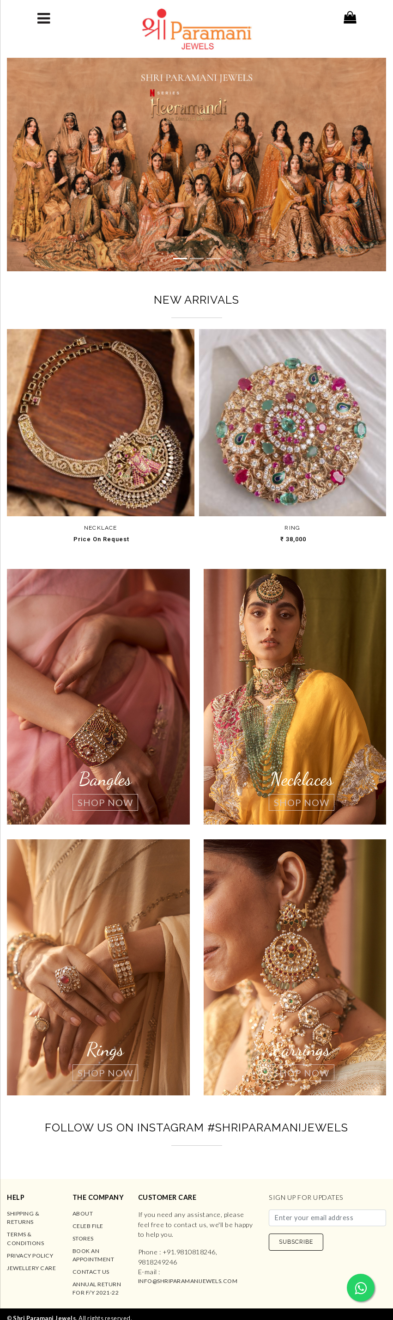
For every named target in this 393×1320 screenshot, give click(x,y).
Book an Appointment (94, 1255)
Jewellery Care (31, 1268)
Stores (83, 1238)
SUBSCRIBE (296, 1241)
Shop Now (105, 802)
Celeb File (88, 1225)
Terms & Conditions (25, 1238)
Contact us (91, 1271)
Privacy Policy (30, 1255)
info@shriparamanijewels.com (188, 1280)
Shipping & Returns (23, 1217)
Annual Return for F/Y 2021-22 (97, 1288)
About (83, 1213)
